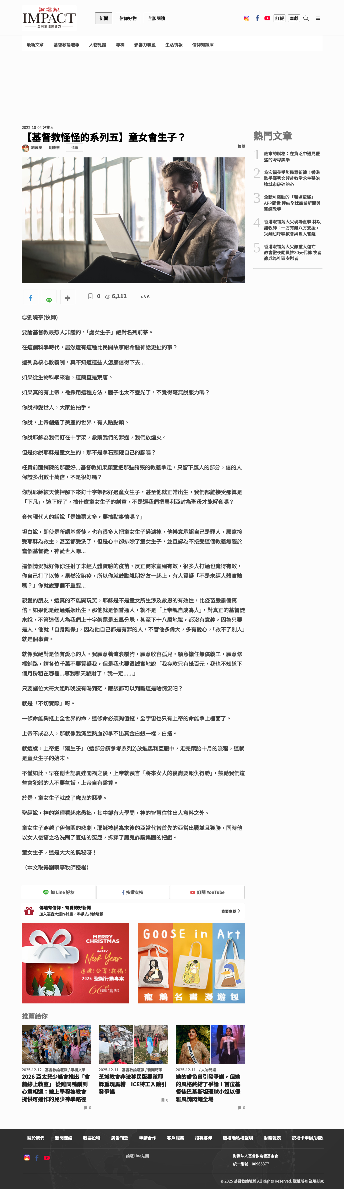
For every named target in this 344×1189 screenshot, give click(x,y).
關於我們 (35, 1138)
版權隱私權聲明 (238, 1138)
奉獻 (294, 18)
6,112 (116, 296)
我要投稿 (91, 1138)
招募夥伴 (203, 1138)
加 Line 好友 (58, 892)
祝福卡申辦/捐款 (307, 1138)
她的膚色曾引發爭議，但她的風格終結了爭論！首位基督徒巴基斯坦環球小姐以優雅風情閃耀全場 (208, 1088)
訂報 (279, 18)
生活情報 (173, 44)
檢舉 (241, 146)
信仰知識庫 (203, 44)
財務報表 (272, 1138)
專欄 (120, 44)
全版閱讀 (156, 18)
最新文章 (35, 44)
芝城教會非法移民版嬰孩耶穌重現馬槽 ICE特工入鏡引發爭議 (132, 1084)
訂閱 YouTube (207, 892)
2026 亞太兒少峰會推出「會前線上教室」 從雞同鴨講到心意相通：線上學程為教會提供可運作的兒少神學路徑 (56, 1088)
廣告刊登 (119, 1138)
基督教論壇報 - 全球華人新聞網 (49, 18)
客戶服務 (175, 1138)
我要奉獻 (231, 911)
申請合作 (147, 1138)
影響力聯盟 (145, 44)
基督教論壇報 (66, 44)
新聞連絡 (63, 1138)
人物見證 (97, 44)
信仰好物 (128, 18)
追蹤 (74, 147)
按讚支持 (132, 892)
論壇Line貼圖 (137, 1155)
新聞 (103, 18)
